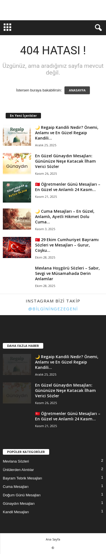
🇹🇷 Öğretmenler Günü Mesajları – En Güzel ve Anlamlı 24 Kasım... (67, 186)
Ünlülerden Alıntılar (18, 470)
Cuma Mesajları (16, 487)
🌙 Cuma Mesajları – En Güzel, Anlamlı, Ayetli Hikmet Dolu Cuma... (64, 216)
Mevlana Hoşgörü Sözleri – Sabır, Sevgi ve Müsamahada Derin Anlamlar (67, 273)
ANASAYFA (77, 90)
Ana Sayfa (53, 539)
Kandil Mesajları (16, 512)
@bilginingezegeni (53, 308)
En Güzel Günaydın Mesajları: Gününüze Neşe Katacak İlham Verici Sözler (65, 161)
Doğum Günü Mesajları (22, 495)
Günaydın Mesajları (19, 503)
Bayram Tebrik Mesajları (22, 478)
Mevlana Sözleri (16, 461)
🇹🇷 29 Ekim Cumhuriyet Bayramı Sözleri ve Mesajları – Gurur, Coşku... (67, 245)
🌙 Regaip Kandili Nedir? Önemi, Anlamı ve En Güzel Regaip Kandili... (66, 133)
